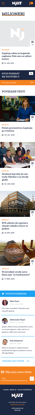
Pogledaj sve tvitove (13, 361)
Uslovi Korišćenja (25, 390)
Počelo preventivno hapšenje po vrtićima (17, 129)
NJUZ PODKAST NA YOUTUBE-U (11, 75)
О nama (6, 390)
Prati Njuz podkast (9, 82)
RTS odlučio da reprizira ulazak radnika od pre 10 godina (15, 225)
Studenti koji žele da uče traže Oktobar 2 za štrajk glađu (15, 176)
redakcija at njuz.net (17, 404)
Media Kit (13, 390)
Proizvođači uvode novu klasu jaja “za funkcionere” (16, 273)
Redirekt (17, 410)
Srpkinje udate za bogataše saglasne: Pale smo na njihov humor (16, 56)
